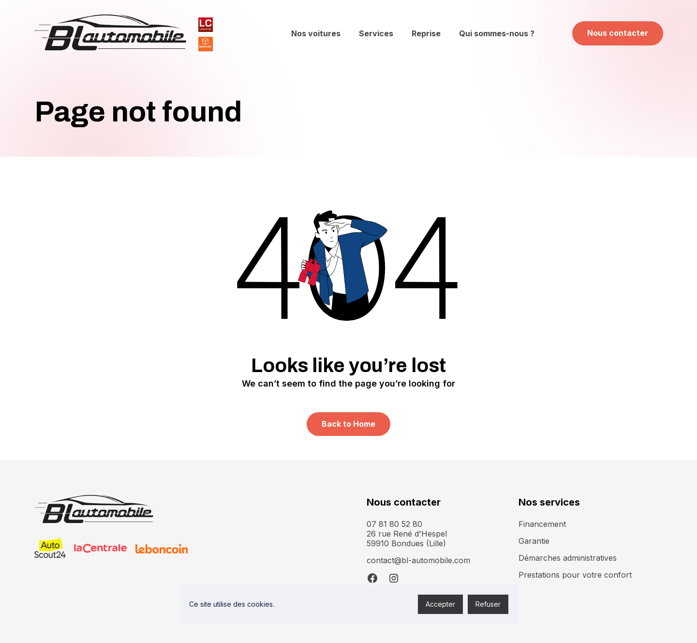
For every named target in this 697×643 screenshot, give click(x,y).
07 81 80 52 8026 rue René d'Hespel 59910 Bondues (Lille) (407, 533)
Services (376, 33)
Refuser (488, 604)
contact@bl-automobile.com (418, 560)
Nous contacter (617, 33)
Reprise (426, 33)
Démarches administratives (568, 558)
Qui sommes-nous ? (496, 33)
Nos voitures (316, 33)
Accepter (440, 604)
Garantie (534, 541)
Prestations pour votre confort (575, 575)
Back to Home (348, 424)
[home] (110, 33)
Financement (542, 524)
